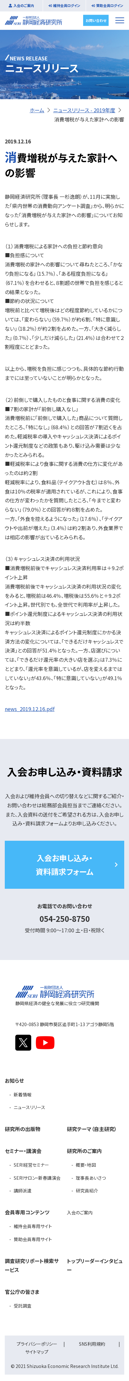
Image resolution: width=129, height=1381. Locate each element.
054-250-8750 (64, 918)
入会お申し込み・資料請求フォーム (64, 864)
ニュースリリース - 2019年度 (84, 110)
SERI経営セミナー (31, 1165)
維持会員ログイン (66, 5)
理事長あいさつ (91, 1178)
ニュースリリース (29, 1107)
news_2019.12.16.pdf (29, 709)
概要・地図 (86, 1165)
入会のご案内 (23, 5)
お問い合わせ (96, 20)
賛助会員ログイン (109, 5)
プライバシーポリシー (37, 1344)
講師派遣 (23, 1190)
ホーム (37, 110)
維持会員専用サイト (33, 1226)
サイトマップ (36, 1352)
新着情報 (23, 1094)
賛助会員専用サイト (33, 1239)
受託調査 (23, 1305)
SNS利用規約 (92, 1344)
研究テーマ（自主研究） (92, 1129)
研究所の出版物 (22, 1129)
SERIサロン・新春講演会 (37, 1178)
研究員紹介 (87, 1190)
